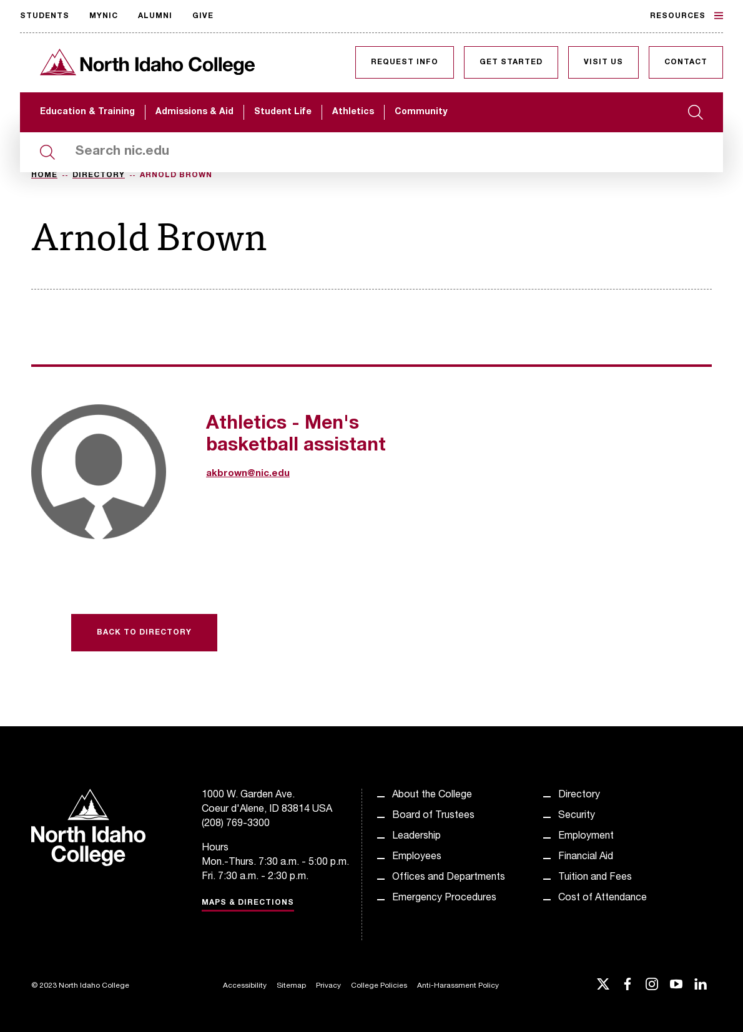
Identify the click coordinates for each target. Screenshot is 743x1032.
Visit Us (603, 62)
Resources (686, 15)
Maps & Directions (248, 903)
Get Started (511, 62)
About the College (432, 796)
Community (421, 112)
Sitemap (291, 986)
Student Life (283, 112)
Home (44, 175)
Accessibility (245, 986)
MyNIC (103, 16)
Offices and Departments (448, 878)
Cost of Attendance (602, 898)
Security (576, 816)
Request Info (404, 62)
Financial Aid (585, 857)
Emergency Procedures (444, 898)
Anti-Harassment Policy (458, 986)
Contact (685, 62)
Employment (586, 837)
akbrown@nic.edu (248, 474)
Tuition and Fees (595, 878)
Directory (98, 175)
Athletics (353, 112)
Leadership (416, 837)
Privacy (328, 986)
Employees (416, 857)
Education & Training (87, 112)
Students (44, 16)
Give (203, 16)
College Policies (379, 986)
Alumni (155, 16)
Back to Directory (144, 632)
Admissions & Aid (194, 112)
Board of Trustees (433, 816)
